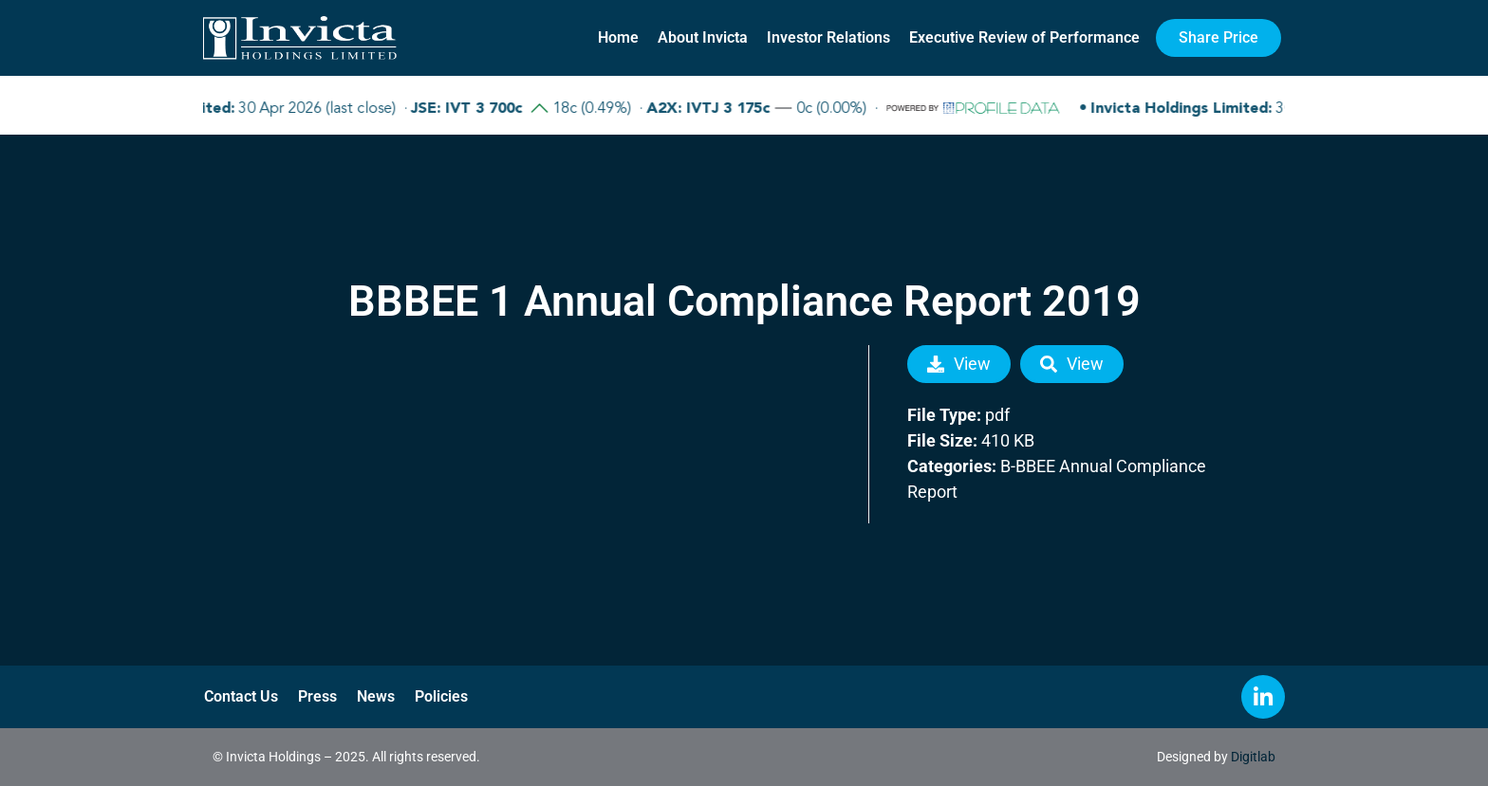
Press (315, 696)
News (373, 696)
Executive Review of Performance (1024, 37)
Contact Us (240, 696)
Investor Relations (828, 37)
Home (618, 37)
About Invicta (703, 37)
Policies (437, 696)
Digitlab (1253, 756)
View (959, 364)
